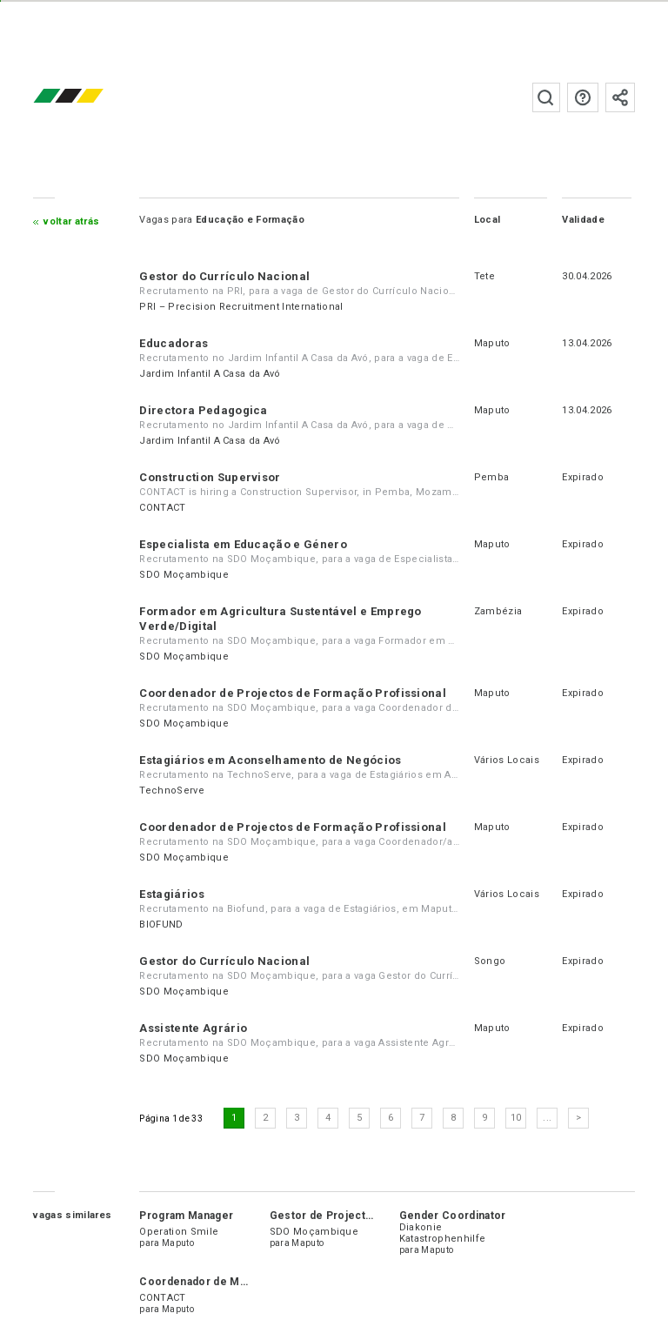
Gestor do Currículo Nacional (224, 276)
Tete (484, 276)
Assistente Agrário (193, 1028)
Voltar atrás (71, 221)
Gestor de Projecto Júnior (340, 1215)
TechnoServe (171, 790)
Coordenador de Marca (200, 1282)
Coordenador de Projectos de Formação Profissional (292, 693)
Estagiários (171, 894)
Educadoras (173, 343)
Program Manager (186, 1215)
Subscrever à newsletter (620, 97)
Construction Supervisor (209, 477)
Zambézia (498, 611)
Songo (490, 961)
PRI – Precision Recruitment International (241, 306)
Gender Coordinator (452, 1215)
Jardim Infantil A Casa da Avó (209, 373)
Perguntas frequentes (582, 97)
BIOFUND (161, 924)
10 (516, 1117)
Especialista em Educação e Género (243, 544)
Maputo (492, 343)
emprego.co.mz (94, 97)
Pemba (492, 477)
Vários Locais (506, 760)
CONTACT (162, 507)
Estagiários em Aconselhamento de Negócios (270, 760)
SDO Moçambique (183, 574)
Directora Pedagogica (203, 410)
